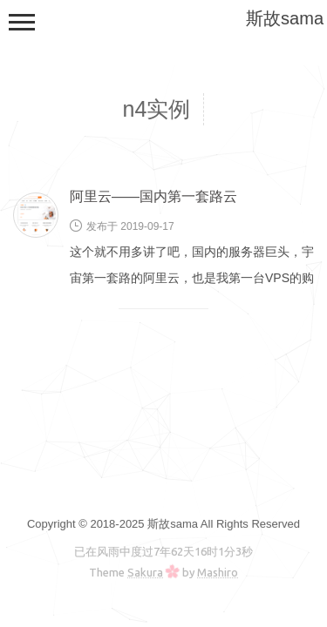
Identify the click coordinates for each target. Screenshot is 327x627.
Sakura (145, 572)
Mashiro (217, 572)
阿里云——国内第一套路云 (153, 196)
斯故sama (285, 18)
